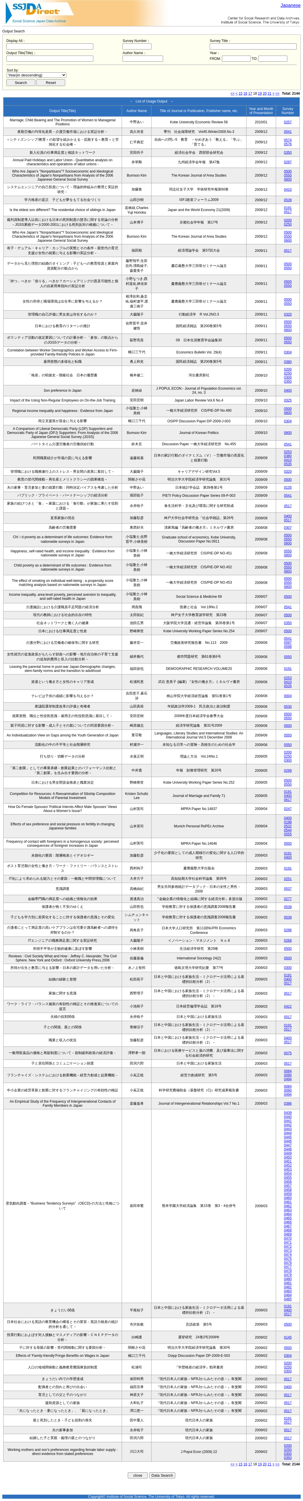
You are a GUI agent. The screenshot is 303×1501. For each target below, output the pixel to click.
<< (233, 93)
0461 (288, 1202)
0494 (288, 1079)
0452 (288, 1165)
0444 (288, 1133)
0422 (288, 1007)
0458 (288, 1190)
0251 (288, 879)
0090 (288, 1075)
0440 (288, 1117)
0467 (288, 1226)
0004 (288, 696)
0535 (288, 464)
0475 (288, 1259)
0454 (288, 1174)
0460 (288, 1198)
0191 (288, 208)
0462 (288, 1206)
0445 (288, 1137)
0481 (288, 1283)
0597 (288, 643)
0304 (288, 352)
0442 (288, 1125)
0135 (288, 487)
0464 (288, 1214)
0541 (288, 132)
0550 (288, 175)
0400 (288, 390)
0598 (288, 647)
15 (240, 93)
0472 (288, 1247)
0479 (288, 1275)
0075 (288, 1053)
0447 (288, 1145)
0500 (288, 171)
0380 (288, 362)
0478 (288, 1271)
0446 (288, 1141)
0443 (288, 1129)
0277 (288, 899)
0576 (288, 144)
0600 (288, 179)
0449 (288, 1153)
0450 (288, 1157)
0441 (288, 1121)
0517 (288, 212)
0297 (288, 162)
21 (269, 93)
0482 (288, 1287)
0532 (288, 826)
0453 (288, 1170)
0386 (288, 1104)
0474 (288, 1255)
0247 (288, 809)
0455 (288, 1178)
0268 (288, 941)
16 (245, 93)
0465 (288, 1218)
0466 (288, 1222)
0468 (288, 1230)
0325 (288, 400)
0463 (288, 1210)
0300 (288, 377)
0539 (288, 200)
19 (260, 93)
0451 (288, 1161)
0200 (288, 220)
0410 (288, 190)
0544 (288, 830)
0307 (288, 528)
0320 (288, 314)
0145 (288, 1337)
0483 (288, 1291)
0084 (288, 1071)
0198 (288, 822)
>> (277, 93)
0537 (288, 889)
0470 (288, 1238)
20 (265, 93)
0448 (288, 1149)
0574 (288, 140)
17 (250, 93)
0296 (288, 930)
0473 (288, 1251)
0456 (288, 1182)
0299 (288, 771)
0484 (288, 1295)
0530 (288, 707)
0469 (288, 1234)
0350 (288, 153)
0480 (288, 1279)
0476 (288, 1263)
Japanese (291, 5)
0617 (288, 800)
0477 (288, 1267)
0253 (288, 452)
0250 (288, 224)
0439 (288, 1113)
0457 (288, 1186)
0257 (288, 122)
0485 (288, 1299)
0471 (288, 1242)
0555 (288, 834)
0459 (288, 1194)
